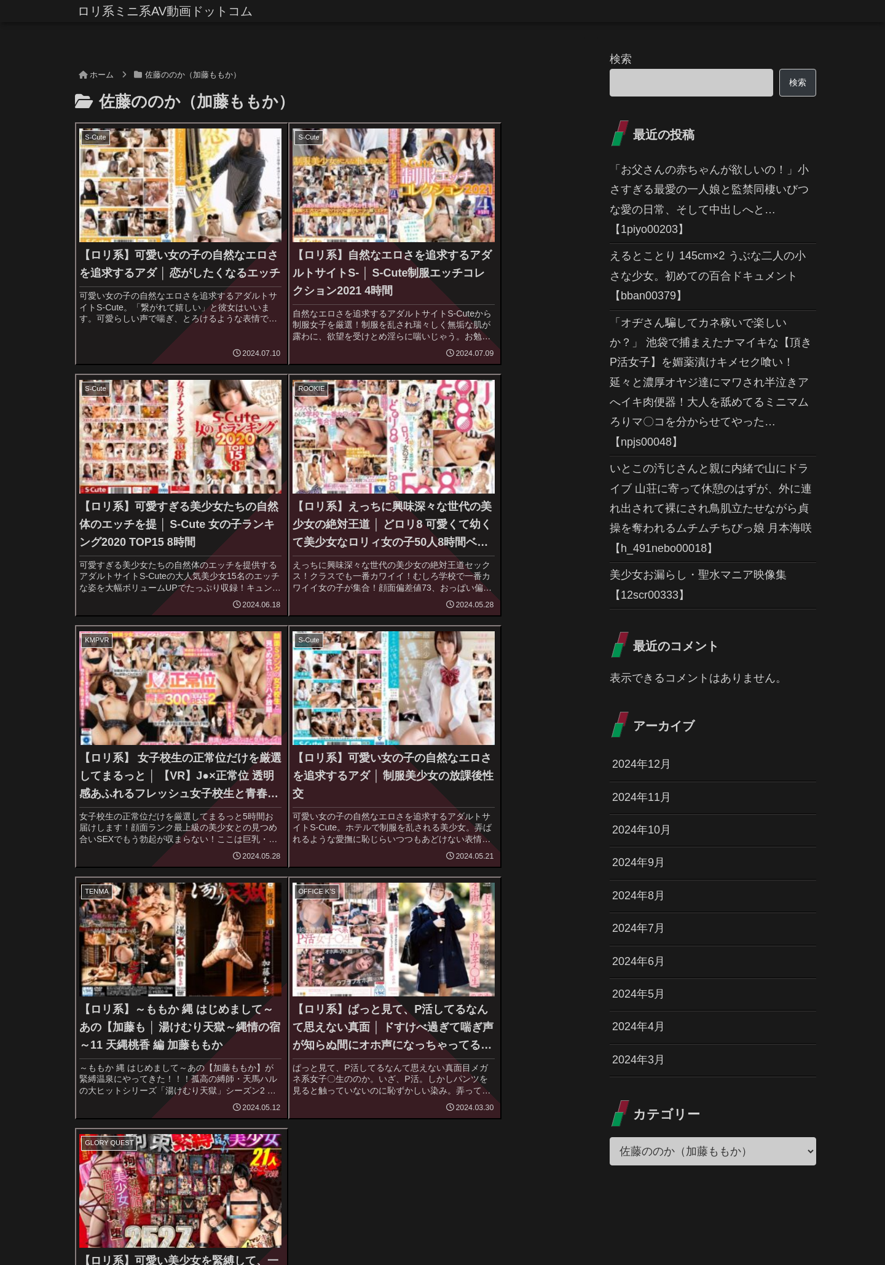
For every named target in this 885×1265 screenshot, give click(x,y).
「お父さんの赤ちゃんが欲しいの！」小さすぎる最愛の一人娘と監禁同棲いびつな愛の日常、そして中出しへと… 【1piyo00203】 (709, 199)
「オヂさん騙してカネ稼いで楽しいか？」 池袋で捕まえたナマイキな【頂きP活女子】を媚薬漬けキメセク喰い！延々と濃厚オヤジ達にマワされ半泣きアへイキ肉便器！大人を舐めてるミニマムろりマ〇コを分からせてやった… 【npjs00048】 (711, 382)
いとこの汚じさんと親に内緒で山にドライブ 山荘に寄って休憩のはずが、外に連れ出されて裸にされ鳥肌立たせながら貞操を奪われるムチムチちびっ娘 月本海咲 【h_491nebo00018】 (711, 508)
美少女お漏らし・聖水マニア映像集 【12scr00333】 (698, 585)
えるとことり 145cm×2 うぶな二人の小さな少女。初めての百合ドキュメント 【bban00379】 (708, 276)
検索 (621, 59)
